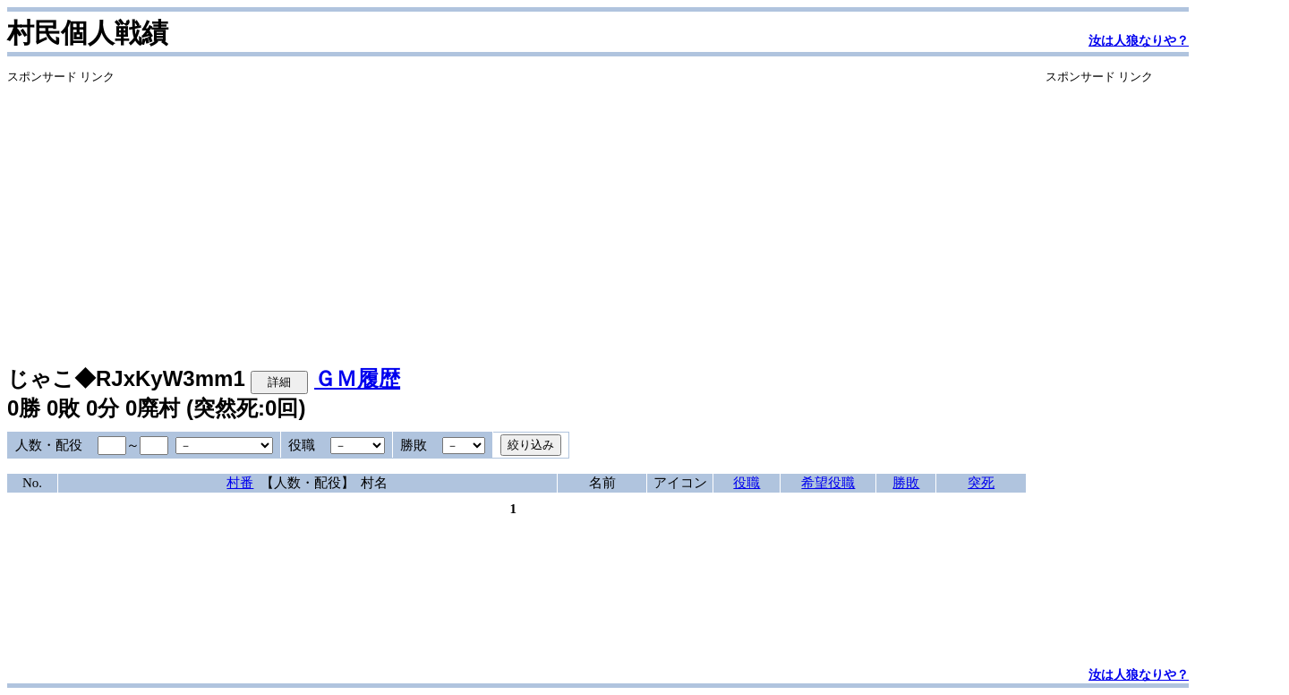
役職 (746, 483)
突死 (981, 483)
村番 (239, 483)
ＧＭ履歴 (357, 378)
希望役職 (828, 483)
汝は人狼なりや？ (1138, 40)
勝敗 (905, 483)
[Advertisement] (516, 210)
